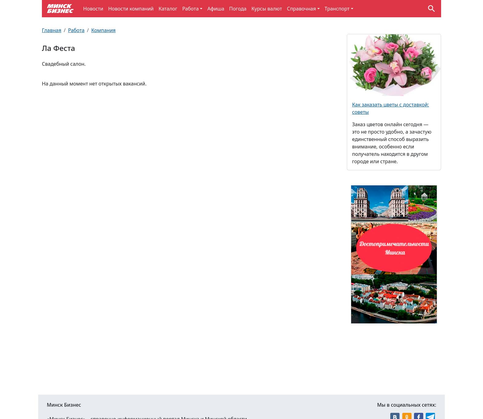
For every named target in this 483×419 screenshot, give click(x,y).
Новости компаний (131, 8)
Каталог (168, 8)
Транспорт (337, 8)
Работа (190, 8)
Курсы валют (266, 8)
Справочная (301, 8)
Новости (93, 8)
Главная (51, 30)
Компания (103, 30)
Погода (237, 8)
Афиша (215, 8)
